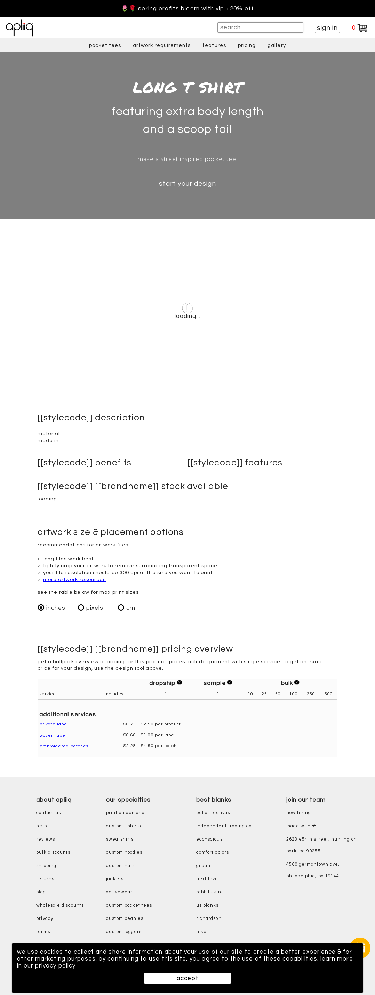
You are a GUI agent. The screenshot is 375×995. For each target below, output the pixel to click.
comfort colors (212, 853)
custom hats (120, 866)
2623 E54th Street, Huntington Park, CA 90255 (321, 845)
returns (45, 879)
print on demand (125, 813)
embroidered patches (64, 746)
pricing (247, 45)
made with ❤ (301, 826)
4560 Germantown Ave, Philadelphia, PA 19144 (313, 870)
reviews (45, 839)
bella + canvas (213, 813)
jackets (114, 879)
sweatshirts (120, 839)
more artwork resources (74, 579)
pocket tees (105, 45)
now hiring (298, 813)
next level (208, 879)
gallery (277, 45)
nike (201, 932)
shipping (46, 866)
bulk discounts (53, 853)
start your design (187, 183)
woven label (53, 735)
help (41, 826)
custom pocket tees (129, 906)
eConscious (209, 839)
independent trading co (224, 826)
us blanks (207, 906)
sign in (327, 27)
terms (43, 932)
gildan (203, 866)
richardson (209, 919)
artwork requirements (162, 45)
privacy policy (55, 966)
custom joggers (124, 932)
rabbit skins (210, 892)
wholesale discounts (60, 906)
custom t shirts (123, 826)
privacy (44, 919)
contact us (48, 813)
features (214, 45)
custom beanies (124, 919)
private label (54, 724)
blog (41, 892)
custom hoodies (124, 853)
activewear (119, 892)
